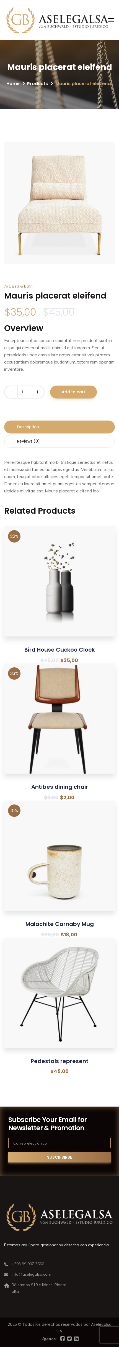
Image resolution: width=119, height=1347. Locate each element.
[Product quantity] (24, 392)
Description (28, 427)
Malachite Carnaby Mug (59, 924)
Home (13, 83)
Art (7, 286)
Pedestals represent (60, 1061)
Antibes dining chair (59, 787)
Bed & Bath (22, 286)
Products (37, 83)
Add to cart (73, 392)
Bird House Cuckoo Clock (59, 650)
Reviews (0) (28, 441)
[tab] (59, 427)
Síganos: (48, 1338)
